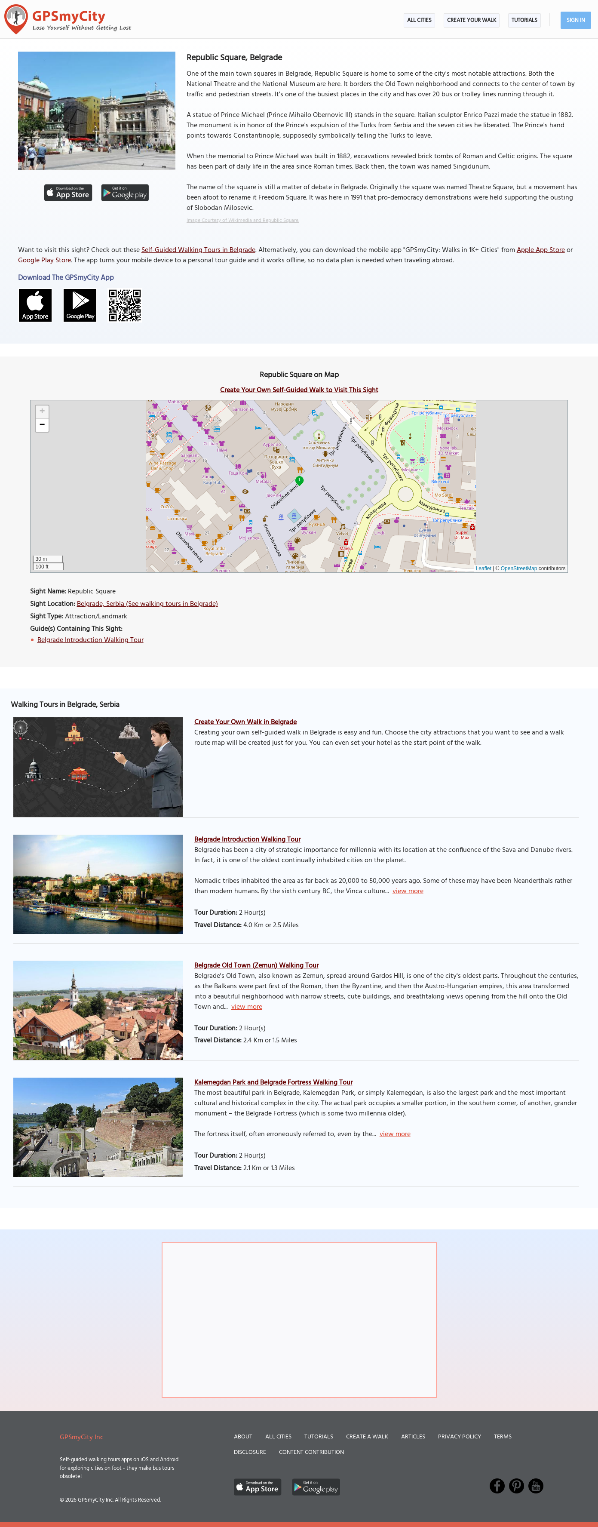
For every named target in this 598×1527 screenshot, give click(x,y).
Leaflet (483, 568)
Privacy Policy (459, 1437)
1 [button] (299, 479)
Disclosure (250, 1452)
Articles (413, 1437)
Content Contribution (311, 1452)
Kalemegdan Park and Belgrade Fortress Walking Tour (273, 1082)
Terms (503, 1437)
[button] (42, 412)
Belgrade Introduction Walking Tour (90, 640)
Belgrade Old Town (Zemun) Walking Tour (256, 965)
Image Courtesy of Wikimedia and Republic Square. (243, 220)
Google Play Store (44, 260)
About (243, 1437)
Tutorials (524, 20)
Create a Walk (367, 1437)
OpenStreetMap (519, 568)
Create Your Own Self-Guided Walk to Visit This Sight (299, 390)
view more (408, 891)
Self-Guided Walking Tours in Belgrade (198, 250)
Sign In (576, 20)
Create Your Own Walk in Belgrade (245, 722)
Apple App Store (541, 250)
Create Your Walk (471, 20)
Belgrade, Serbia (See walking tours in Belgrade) (147, 604)
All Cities (419, 20)
